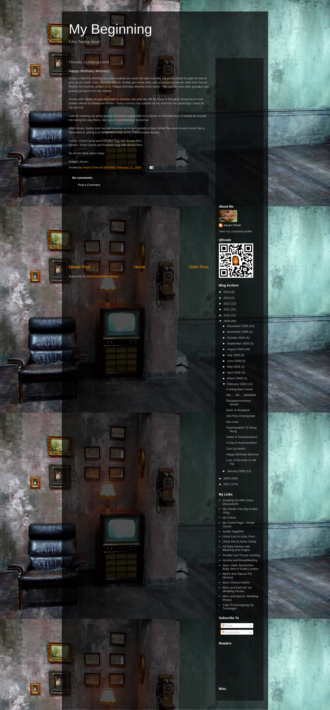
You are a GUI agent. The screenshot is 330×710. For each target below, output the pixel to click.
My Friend (229, 517)
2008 (227, 478)
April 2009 (234, 372)
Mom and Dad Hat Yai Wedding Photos (237, 589)
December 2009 (238, 326)
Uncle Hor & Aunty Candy (239, 541)
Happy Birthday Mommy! (242, 454)
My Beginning (110, 29)
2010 (227, 315)
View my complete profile (235, 231)
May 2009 (234, 366)
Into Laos (232, 422)
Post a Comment (89, 185)
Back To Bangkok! (238, 410)
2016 (227, 292)
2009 (227, 321)
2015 (227, 298)
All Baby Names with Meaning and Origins (236, 548)
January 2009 (236, 471)
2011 (227, 309)
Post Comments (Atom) (102, 276)
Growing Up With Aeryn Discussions (238, 502)
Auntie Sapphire (233, 531)
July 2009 (234, 355)
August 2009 (236, 349)
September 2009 (238, 343)
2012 (227, 303)
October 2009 (236, 337)
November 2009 (238, 331)
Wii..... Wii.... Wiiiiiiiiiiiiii (241, 395)
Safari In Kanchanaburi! (241, 437)
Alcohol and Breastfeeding (240, 560)
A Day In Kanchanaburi (241, 442)
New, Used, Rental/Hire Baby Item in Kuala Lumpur (240, 567)
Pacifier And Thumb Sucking (241, 555)
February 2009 (237, 384)
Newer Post (79, 267)
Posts (227, 625)
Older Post (199, 267)
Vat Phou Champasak (240, 416)
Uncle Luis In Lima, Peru (239, 536)
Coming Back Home (239, 389)
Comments (230, 632)
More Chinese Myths (236, 582)
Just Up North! (235, 448)
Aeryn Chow (232, 225)
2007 (227, 484)
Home (139, 267)
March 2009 (235, 378)
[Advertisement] (138, 229)
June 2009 (234, 361)
